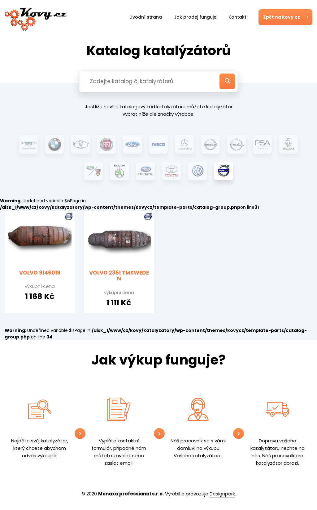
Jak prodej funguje (195, 17)
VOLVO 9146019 (39, 272)
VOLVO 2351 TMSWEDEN (119, 276)
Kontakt (237, 17)
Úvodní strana (145, 17)
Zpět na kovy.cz (287, 17)
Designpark (222, 493)
